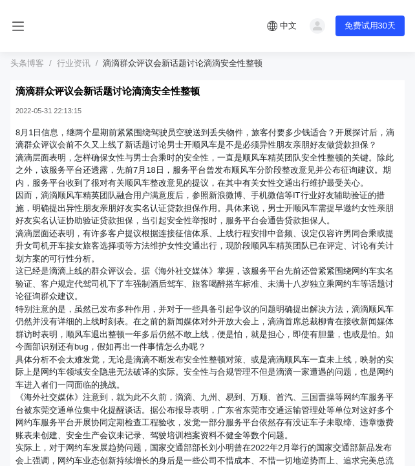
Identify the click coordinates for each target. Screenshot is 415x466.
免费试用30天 (370, 25)
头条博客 (27, 63)
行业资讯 (73, 63)
